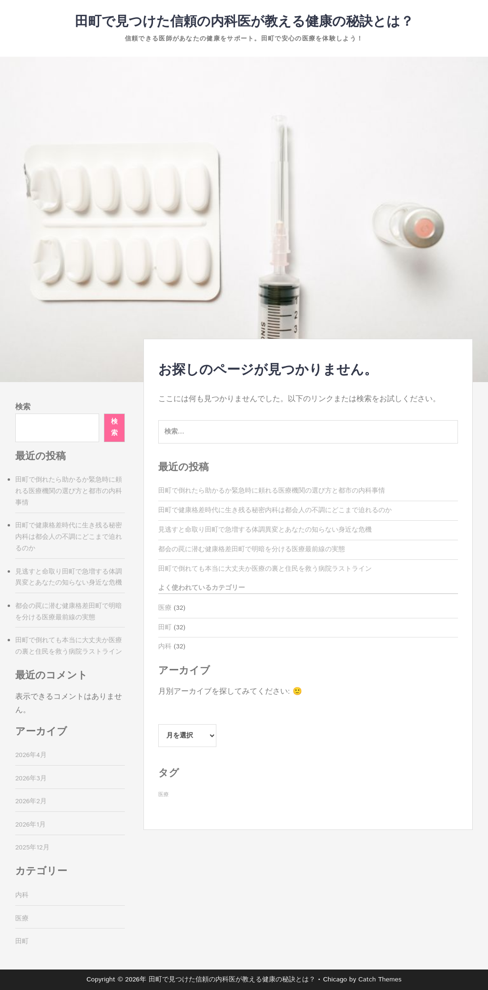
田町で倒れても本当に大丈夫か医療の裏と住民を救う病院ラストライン (265, 569)
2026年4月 (31, 755)
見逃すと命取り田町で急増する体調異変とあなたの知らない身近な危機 (265, 530)
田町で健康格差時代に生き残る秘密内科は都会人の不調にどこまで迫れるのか (275, 510)
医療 (165, 608)
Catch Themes (380, 979)
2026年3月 (31, 778)
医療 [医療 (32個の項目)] (163, 794)
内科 (165, 646)
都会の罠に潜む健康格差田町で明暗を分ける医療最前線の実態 (251, 549)
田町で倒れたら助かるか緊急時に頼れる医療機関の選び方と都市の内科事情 (271, 490)
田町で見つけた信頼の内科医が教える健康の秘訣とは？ (244, 21)
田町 (165, 627)
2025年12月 (32, 847)
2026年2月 (31, 801)
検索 (22, 407)
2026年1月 (30, 824)
